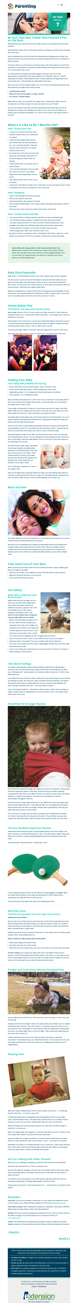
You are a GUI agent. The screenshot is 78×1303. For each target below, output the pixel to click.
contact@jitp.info (14, 1218)
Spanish (62, 1203)
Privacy (34, 1286)
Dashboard (42, 1286)
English (53, 1203)
